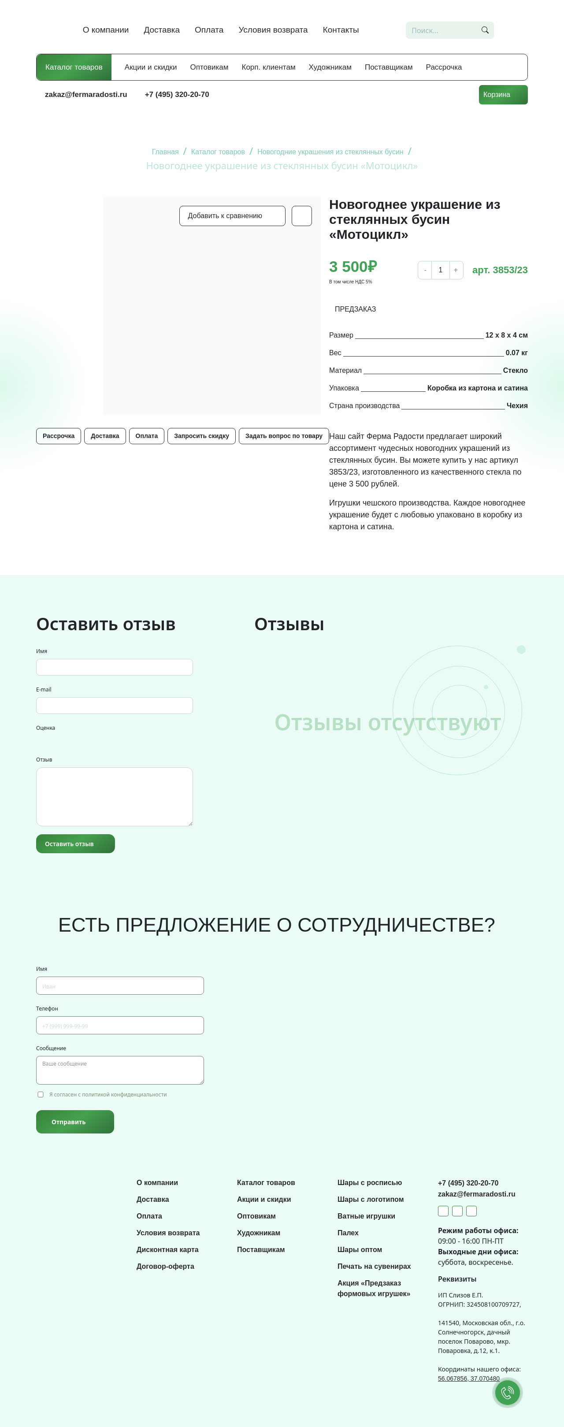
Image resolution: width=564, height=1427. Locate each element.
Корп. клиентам (269, 67)
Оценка (45, 728)
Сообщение (51, 1048)
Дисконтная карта (168, 1249)
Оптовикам (209, 67)
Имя (41, 651)
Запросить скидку (201, 435)
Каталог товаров (74, 67)
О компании (106, 29)
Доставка (162, 29)
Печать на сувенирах (374, 1266)
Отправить (68, 1122)
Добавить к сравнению (225, 215)
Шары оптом (360, 1249)
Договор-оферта (165, 1266)
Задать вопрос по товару (284, 435)
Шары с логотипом (371, 1199)
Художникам (330, 67)
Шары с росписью (370, 1182)
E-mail (44, 689)
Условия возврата (273, 29)
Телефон (47, 1008)
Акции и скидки (151, 67)
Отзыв (44, 759)
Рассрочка (444, 67)
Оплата (209, 29)
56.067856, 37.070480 (469, 1378)
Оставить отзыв (69, 844)
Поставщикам (389, 67)
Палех (348, 1233)
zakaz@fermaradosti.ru (86, 94)
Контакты (341, 29)
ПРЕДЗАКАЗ (355, 309)
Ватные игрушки (366, 1216)
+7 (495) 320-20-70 (177, 94)
